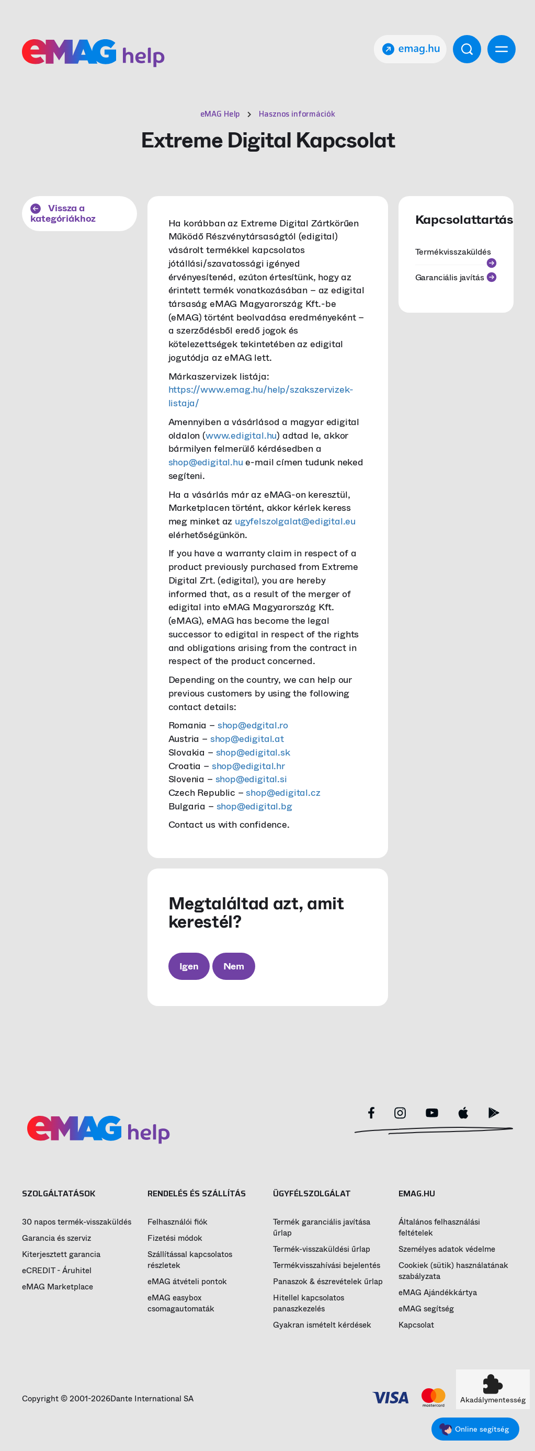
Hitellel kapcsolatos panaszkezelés (308, 1304)
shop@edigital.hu (205, 462)
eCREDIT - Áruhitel (57, 1270)
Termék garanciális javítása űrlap (321, 1228)
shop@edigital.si (251, 779)
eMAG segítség (426, 1309)
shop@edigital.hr (248, 766)
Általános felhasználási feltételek (439, 1228)
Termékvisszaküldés (456, 255)
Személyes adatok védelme (447, 1249)
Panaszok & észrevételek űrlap (328, 1281)
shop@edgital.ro (253, 725)
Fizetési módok (174, 1238)
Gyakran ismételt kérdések (322, 1325)
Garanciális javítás (456, 277)
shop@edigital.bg (254, 806)
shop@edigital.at (247, 739)
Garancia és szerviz (56, 1238)
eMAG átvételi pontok (187, 1281)
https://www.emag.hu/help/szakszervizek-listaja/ (261, 396)
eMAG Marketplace (57, 1287)
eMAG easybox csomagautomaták (180, 1304)
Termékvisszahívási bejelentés (326, 1265)
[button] (493, 1389)
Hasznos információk (297, 114)
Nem (233, 966)
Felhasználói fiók (177, 1222)
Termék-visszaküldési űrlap (321, 1249)
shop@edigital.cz (283, 792)
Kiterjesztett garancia (61, 1254)
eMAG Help (220, 114)
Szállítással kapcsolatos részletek (189, 1260)
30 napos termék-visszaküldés (76, 1222)
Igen (189, 966)
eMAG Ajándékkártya (438, 1292)
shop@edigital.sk (253, 752)
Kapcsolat (416, 1325)
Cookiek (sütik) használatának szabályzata (453, 1271)
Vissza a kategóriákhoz (63, 213)
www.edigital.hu (241, 435)
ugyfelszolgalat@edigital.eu (295, 521)
